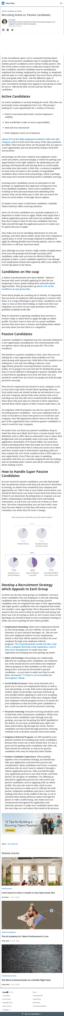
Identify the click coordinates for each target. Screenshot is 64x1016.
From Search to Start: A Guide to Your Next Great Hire (28, 892)
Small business (7, 889)
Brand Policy (36, 1003)
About (35, 992)
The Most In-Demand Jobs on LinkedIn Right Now (26, 980)
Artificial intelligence (9, 932)
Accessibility (6, 996)
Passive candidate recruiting (11, 11)
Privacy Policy (6, 999)
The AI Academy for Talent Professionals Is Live (25, 936)
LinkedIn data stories (9, 976)
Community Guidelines (39, 1006)
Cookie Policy (37, 999)
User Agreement (38, 996)
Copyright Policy (7, 1003)
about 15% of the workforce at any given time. (28, 287)
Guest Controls (6, 1006)
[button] (3, 30)
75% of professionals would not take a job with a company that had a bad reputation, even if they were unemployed (31, 647)
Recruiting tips (13, 844)
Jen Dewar (12, 20)
